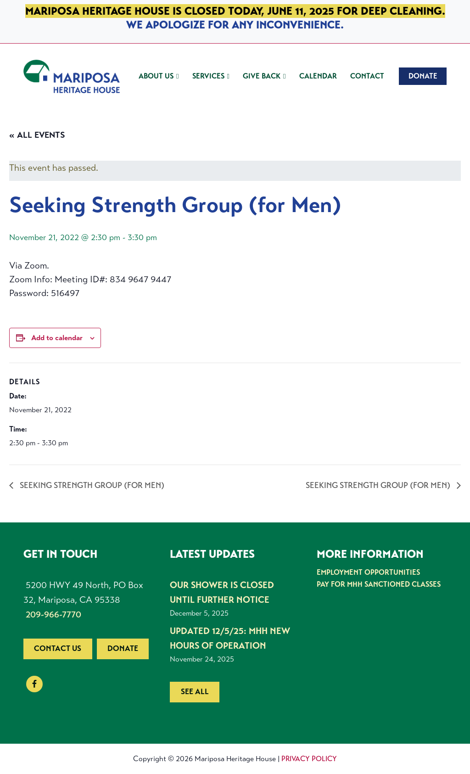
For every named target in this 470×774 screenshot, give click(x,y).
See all (195, 691)
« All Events (37, 135)
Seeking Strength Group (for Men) (91, 485)
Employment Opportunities (368, 572)
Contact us (57, 648)
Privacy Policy (309, 758)
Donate (122, 648)
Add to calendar (57, 337)
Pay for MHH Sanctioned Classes (379, 584)
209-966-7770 (53, 614)
